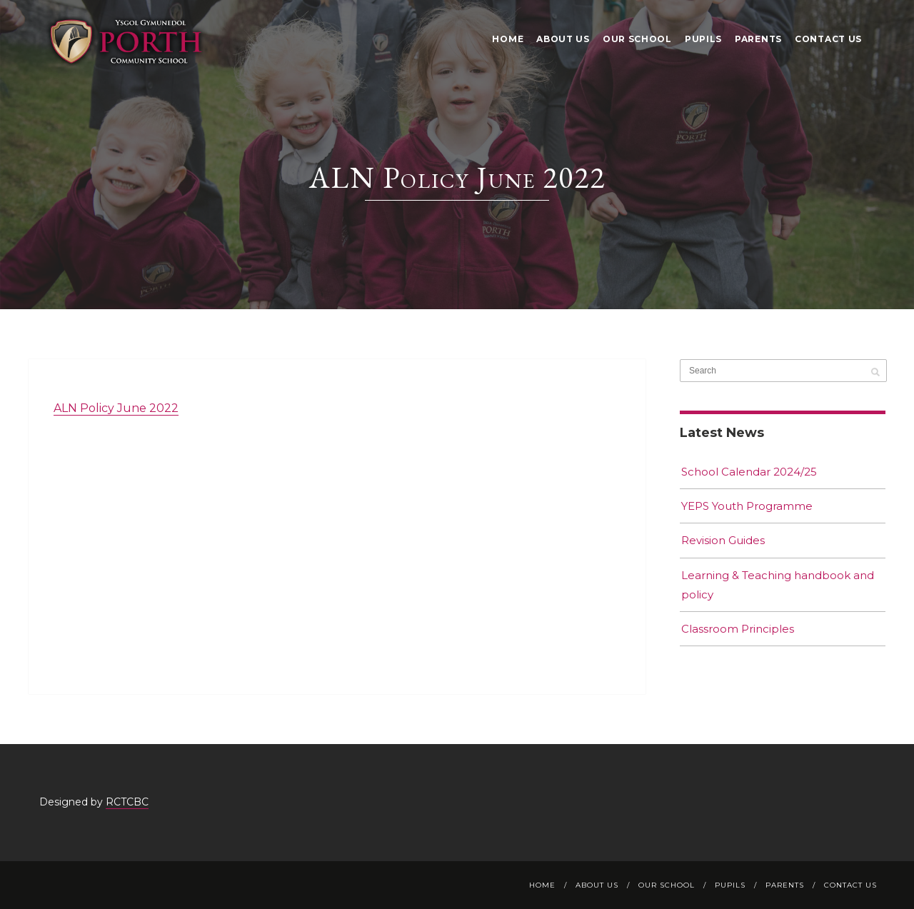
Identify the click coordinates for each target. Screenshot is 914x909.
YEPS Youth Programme (747, 506)
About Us (563, 39)
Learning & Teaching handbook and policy (777, 584)
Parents (758, 39)
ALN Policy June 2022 (116, 408)
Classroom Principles (737, 629)
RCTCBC (127, 801)
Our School (637, 39)
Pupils (703, 39)
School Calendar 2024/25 (749, 471)
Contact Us (828, 39)
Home (507, 39)
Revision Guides (723, 540)
